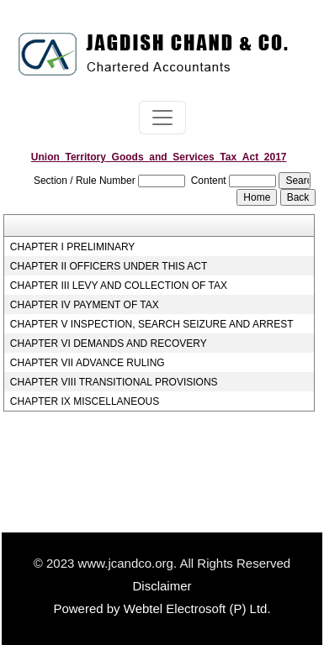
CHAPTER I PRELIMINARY (72, 247)
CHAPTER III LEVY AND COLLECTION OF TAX (118, 285)
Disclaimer (161, 586)
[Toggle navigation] (162, 117)
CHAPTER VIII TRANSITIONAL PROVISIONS (114, 382)
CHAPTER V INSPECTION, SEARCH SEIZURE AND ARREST (152, 324)
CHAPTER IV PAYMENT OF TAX (84, 305)
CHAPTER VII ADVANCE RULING (87, 363)
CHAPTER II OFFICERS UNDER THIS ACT (108, 266)
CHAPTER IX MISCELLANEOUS (84, 401)
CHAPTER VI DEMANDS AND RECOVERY (108, 343)
